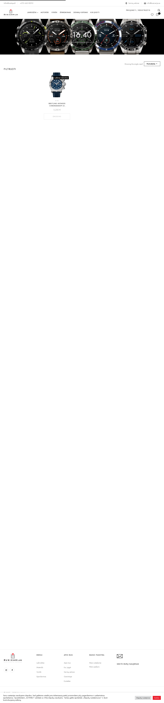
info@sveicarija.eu (153, 3)
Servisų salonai (132, 3)
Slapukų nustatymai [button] (143, 698)
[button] (158, 14)
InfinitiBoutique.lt (9, 3)
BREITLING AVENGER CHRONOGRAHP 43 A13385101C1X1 (57, 105)
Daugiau (57, 116)
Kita (57, 101)
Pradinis (67, 42)
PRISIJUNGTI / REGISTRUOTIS (138, 10)
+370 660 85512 (26, 3)
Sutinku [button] (156, 698)
